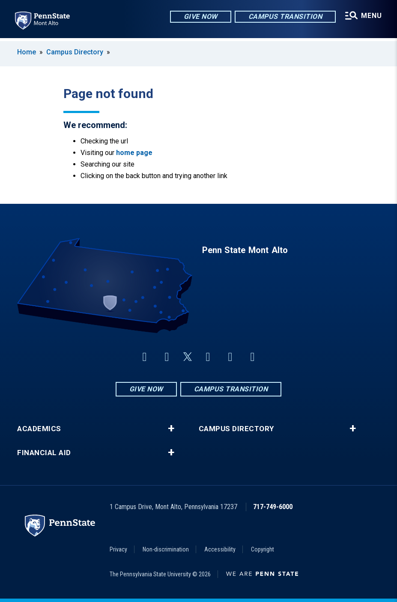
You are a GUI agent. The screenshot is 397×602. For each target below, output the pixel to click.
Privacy (118, 549)
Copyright (262, 549)
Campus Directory (74, 52)
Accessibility (220, 549)
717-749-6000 (273, 507)
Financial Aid (44, 453)
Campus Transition (285, 17)
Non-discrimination (166, 549)
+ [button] (171, 428)
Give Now (200, 17)
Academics (39, 429)
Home (26, 52)
